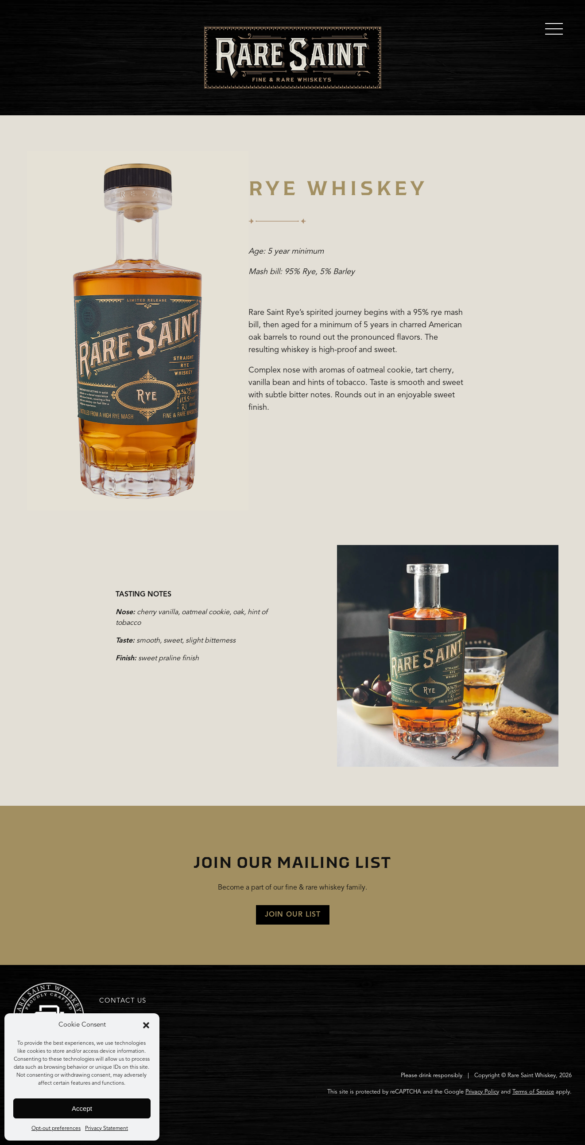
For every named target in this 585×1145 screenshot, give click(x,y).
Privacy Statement (106, 1128)
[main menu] (554, 28)
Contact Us (122, 1001)
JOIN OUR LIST (293, 914)
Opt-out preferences (56, 1128)
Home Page (292, 58)
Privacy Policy (482, 1092)
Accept (82, 1108)
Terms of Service (533, 1092)
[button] (146, 1025)
